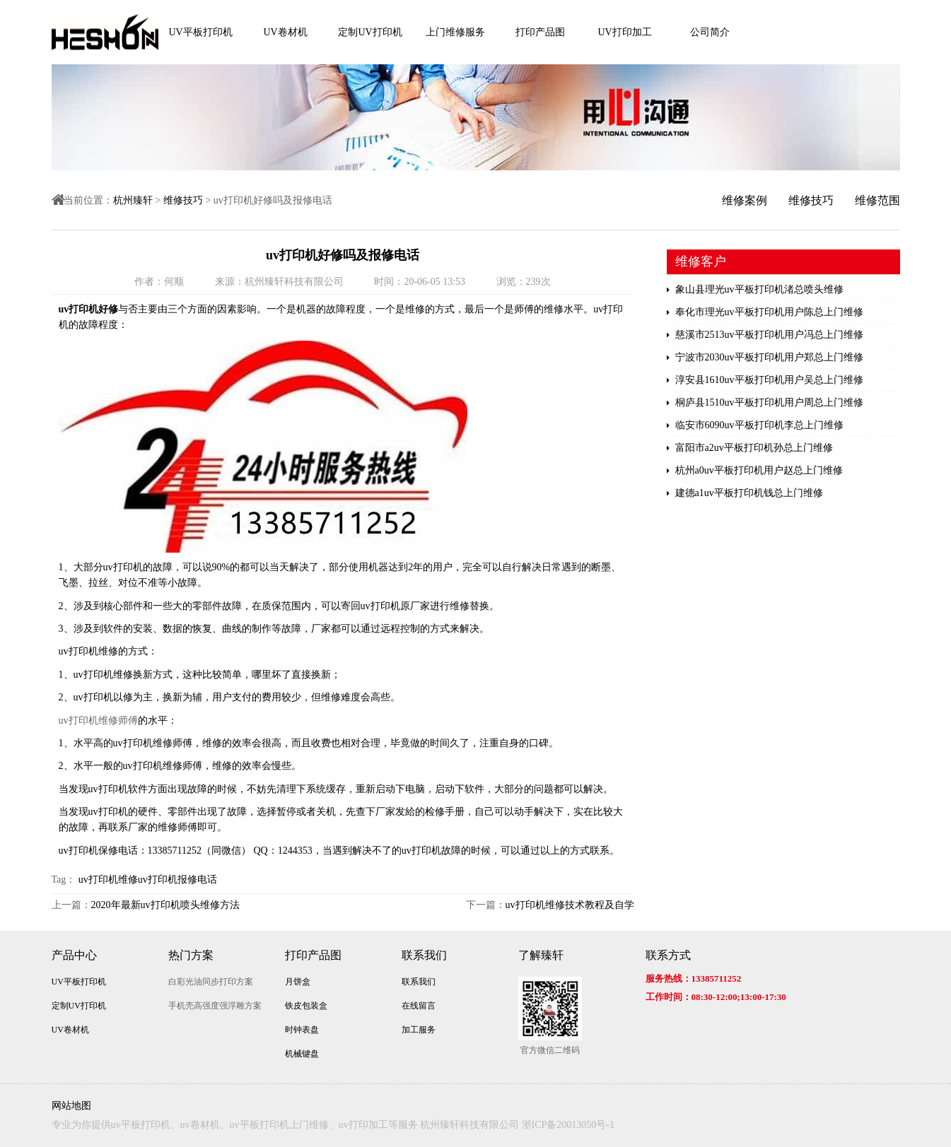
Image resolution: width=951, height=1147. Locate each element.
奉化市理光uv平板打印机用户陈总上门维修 (765, 312)
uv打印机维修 (108, 879)
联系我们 (424, 955)
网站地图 (71, 1105)
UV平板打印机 (200, 32)
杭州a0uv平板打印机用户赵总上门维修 (755, 470)
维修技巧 (183, 200)
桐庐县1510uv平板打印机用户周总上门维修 (765, 403)
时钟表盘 (302, 1030)
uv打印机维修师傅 (98, 720)
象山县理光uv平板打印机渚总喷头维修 (755, 289)
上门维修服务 (455, 32)
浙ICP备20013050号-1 (568, 1124)
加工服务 (419, 1030)
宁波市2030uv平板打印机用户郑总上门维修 (765, 357)
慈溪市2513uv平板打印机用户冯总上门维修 (765, 335)
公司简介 (710, 32)
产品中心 (74, 955)
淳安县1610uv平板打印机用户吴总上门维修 (765, 380)
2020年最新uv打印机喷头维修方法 (165, 905)
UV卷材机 (285, 32)
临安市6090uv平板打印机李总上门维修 (755, 425)
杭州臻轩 (133, 200)
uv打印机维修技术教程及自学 (570, 905)
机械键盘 (302, 1054)
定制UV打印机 (370, 32)
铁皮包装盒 (306, 1006)
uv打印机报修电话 (177, 879)
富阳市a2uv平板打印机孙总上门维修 (750, 448)
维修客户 (700, 261)
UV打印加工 (624, 32)
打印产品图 (540, 32)
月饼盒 (297, 982)
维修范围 (877, 200)
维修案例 (744, 200)
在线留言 (419, 1006)
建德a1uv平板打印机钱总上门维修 (745, 493)
